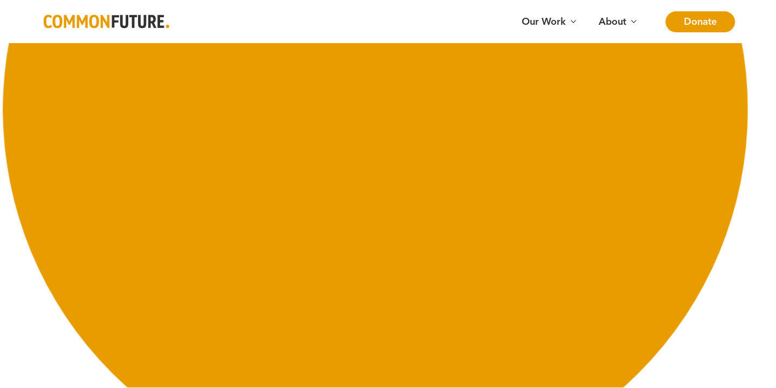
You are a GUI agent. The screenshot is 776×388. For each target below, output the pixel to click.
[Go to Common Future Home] (106, 21)
